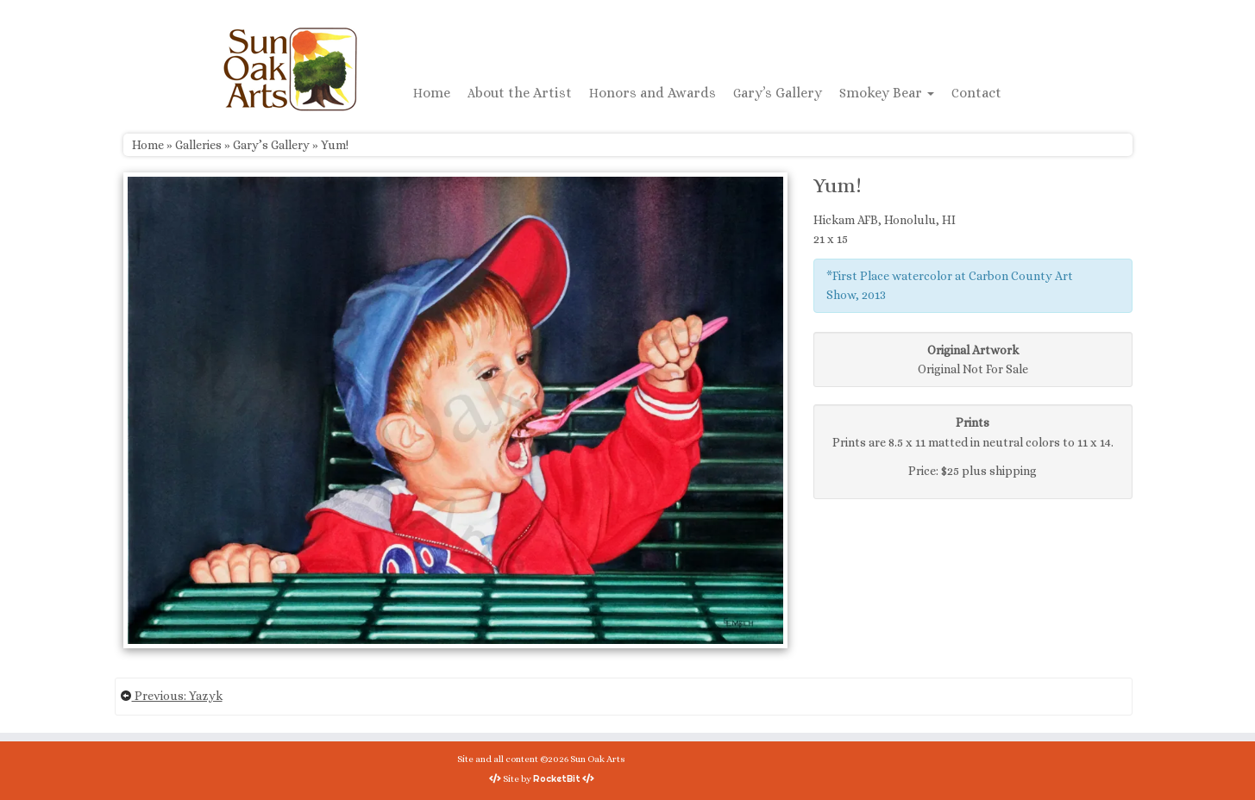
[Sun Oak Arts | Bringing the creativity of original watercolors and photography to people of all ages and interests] (290, 69)
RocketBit (556, 778)
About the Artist (519, 92)
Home (431, 92)
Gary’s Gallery (777, 92)
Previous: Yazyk (171, 696)
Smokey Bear (886, 92)
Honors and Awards (652, 92)
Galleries (198, 145)
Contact (976, 92)
